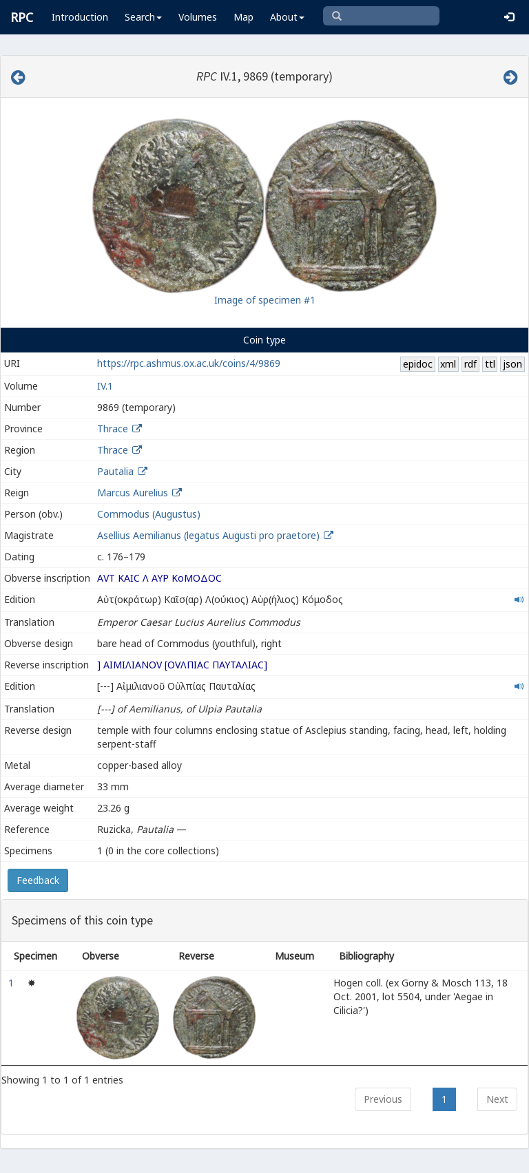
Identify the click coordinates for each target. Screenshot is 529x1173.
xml (448, 363)
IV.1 (105, 385)
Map (243, 16)
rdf (470, 363)
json (512, 363)
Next (497, 1099)
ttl (490, 363)
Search (143, 16)
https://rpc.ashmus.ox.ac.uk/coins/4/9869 (188, 363)
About (287, 16)
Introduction (80, 16)
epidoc (418, 363)
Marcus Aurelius (132, 492)
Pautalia (115, 471)
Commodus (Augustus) (148, 513)
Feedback (38, 880)
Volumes (197, 16)
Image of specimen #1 (264, 299)
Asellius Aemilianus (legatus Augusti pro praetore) (209, 535)
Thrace (112, 428)
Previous (383, 1099)
